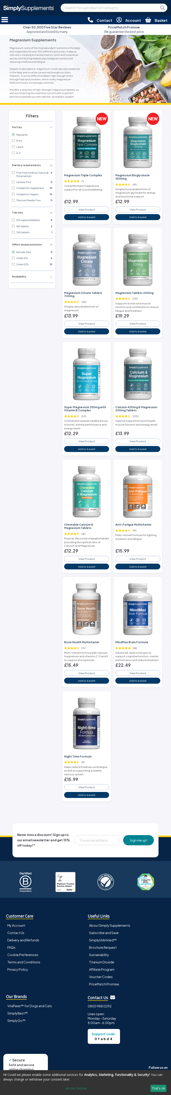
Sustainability (99, 955)
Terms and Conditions (23, 962)
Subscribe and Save (104, 933)
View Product (86, 209)
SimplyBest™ (17, 1013)
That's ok (158, 1088)
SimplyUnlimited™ (103, 940)
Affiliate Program (101, 969)
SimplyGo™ (16, 1021)
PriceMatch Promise (104, 984)
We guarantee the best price (124, 29)
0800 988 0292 (100, 1006)
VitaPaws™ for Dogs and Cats (29, 1006)
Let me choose (76, 1088)
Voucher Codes (101, 977)
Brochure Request (103, 947)
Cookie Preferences (22, 955)
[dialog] (85, 1082)
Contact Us (15, 933)
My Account (16, 925)
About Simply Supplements (109, 925)
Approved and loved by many (47, 29)
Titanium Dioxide (101, 962)
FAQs (11, 947)
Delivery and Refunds (23, 940)
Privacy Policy (17, 969)
